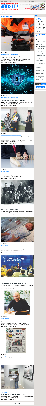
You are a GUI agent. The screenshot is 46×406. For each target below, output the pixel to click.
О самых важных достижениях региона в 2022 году (13, 283)
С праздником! (11, 207)
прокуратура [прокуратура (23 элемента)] (38, 76)
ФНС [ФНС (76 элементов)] (40, 58)
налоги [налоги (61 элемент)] (42, 70)
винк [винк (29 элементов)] (37, 64)
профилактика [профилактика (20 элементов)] (42, 76)
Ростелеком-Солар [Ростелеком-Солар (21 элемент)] (38, 57)
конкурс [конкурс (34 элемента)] (37, 68)
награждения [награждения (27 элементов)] (38, 70)
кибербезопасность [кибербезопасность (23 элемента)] (39, 67)
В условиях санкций (5, 171)
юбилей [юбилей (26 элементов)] (41, 80)
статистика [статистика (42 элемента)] (38, 79)
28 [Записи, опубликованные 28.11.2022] (36, 30)
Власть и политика (4, 281)
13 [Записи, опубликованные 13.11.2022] (44, 25)
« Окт (37, 31)
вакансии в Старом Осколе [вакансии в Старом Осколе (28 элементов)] (40, 63)
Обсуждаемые (44, 84)
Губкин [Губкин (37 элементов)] (37, 41)
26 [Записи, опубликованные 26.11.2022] (43, 28)
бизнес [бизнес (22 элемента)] (37, 60)
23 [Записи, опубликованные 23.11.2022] (39, 28)
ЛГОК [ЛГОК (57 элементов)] (43, 43)
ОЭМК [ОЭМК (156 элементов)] (38, 48)
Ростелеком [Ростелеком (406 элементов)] (40, 55)
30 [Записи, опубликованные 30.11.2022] (39, 30)
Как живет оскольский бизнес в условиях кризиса (13, 173)
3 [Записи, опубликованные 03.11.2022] (40, 24)
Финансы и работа (4, 245)
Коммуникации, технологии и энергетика (9, 54)
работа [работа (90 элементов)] (40, 77)
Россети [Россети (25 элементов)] (43, 50)
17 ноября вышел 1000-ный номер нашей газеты (13, 357)
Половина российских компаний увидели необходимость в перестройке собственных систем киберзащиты (15, 99)
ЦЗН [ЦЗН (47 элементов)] (43, 58)
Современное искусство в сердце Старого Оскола (13, 394)
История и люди (4, 207)
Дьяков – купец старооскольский (9, 209)
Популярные (38, 84)
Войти (44, 1)
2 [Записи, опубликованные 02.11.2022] (39, 24)
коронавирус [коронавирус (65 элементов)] (42, 68)
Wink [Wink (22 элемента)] (36, 38)
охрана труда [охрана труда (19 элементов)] (42, 73)
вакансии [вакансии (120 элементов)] (41, 60)
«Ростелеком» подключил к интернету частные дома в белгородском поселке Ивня (14, 56)
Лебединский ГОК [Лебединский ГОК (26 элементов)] (39, 44)
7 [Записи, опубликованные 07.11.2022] (36, 25)
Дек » (40, 31)
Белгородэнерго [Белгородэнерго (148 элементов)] (41, 40)
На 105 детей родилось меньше (9, 247)
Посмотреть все (40, 87)
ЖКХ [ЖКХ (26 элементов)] (44, 41)
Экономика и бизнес (16, 135)
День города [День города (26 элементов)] (41, 41)
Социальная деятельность (6, 135)
